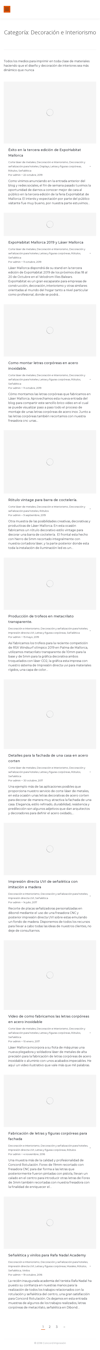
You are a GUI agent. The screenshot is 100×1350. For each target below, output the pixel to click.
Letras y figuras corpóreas (65, 166)
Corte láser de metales (22, 162)
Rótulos (12, 170)
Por (14, 174)
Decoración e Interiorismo (52, 162)
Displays (44, 166)
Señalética (24, 170)
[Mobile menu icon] (7, 9)
